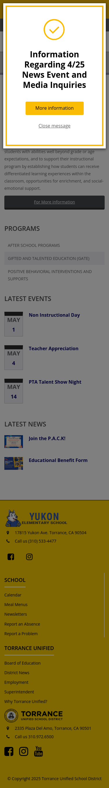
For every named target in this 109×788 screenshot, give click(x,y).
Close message (54, 126)
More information (54, 108)
